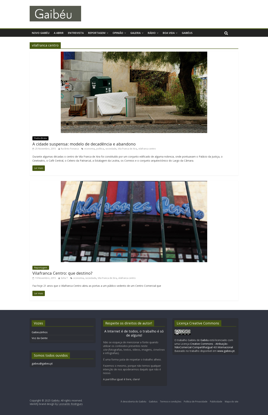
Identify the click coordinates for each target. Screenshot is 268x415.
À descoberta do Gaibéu (133, 401)
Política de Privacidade (195, 401)
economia (89, 148)
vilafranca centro (147, 148)
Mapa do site (231, 401)
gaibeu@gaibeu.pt (42, 363)
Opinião (118, 33)
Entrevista (76, 33)
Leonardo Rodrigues (71, 404)
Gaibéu (204, 340)
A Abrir (59, 33)
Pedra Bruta (40, 138)
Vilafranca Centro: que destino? (62, 273)
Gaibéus (187, 33)
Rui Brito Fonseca (70, 148)
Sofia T (64, 278)
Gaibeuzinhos (40, 332)
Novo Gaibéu (40, 33)
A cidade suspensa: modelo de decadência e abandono (84, 144)
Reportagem (96, 33)
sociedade (110, 148)
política (100, 148)
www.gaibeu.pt (226, 351)
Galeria (135, 33)
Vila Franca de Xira (127, 148)
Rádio (152, 33)
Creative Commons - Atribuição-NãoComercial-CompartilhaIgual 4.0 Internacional (203, 345)
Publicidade (216, 401)
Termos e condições (170, 401)
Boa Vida (169, 33)
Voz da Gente (40, 338)
